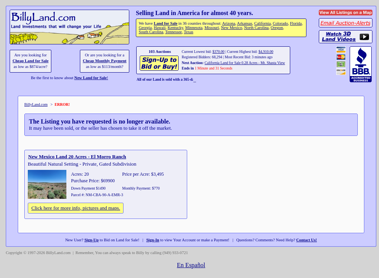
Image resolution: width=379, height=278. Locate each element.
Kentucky (175, 27)
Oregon (277, 27)
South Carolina (151, 32)
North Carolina (256, 27)
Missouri (212, 27)
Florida (295, 23)
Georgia (145, 27)
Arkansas (244, 23)
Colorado (280, 23)
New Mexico (231, 27)
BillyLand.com (35, 104)
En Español (191, 265)
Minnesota (194, 27)
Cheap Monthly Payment (105, 61)
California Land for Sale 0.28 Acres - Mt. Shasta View (245, 63)
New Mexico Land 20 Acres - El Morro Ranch (77, 156)
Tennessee (173, 32)
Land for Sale (165, 23)
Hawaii (159, 27)
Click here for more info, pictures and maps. (75, 208)
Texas (188, 32)
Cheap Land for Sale (30, 61)
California (262, 23)
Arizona (228, 23)
